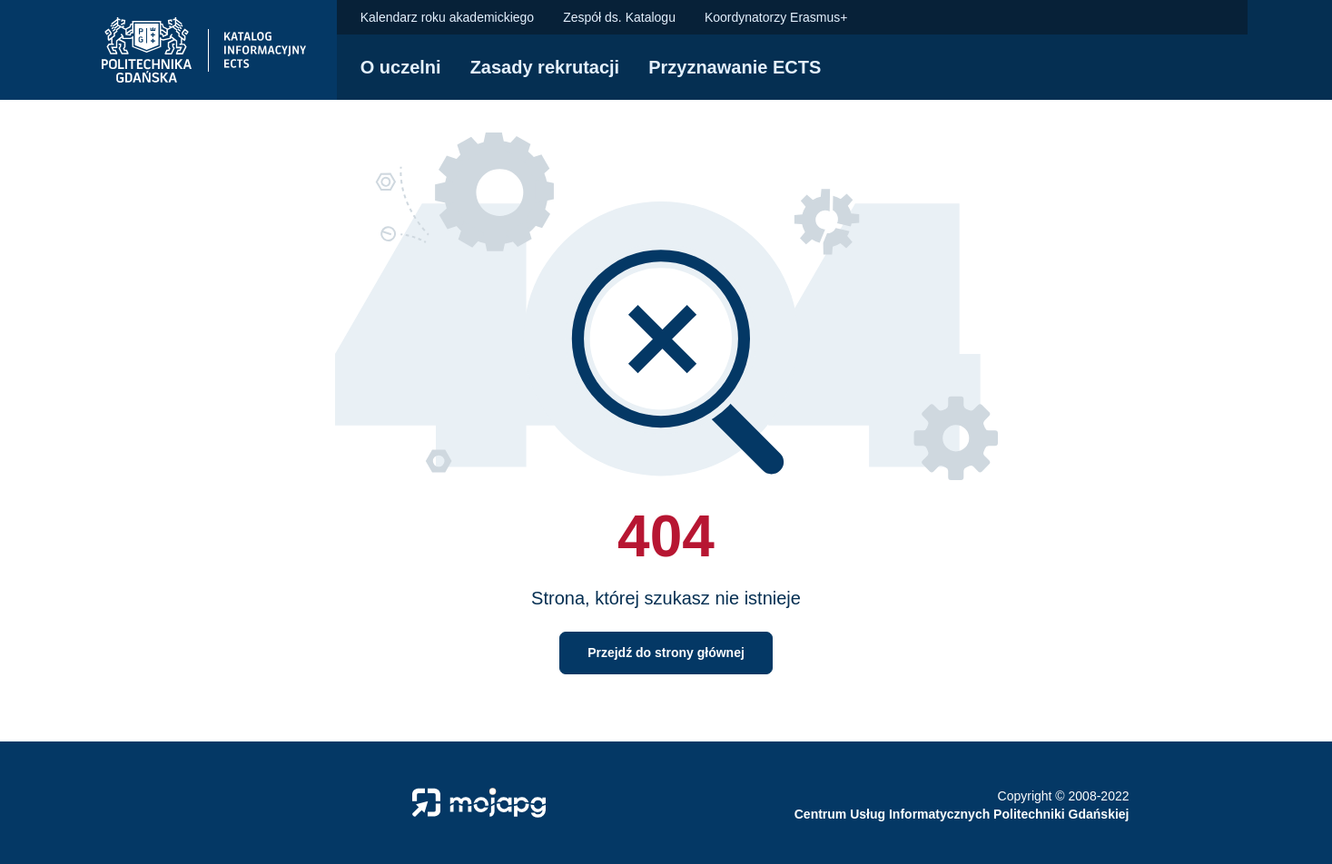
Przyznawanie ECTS (734, 67)
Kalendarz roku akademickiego (447, 17)
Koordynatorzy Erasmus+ (776, 17)
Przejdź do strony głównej (666, 652)
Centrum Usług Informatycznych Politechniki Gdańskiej (962, 814)
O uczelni (400, 67)
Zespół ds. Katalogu (619, 17)
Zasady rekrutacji (545, 67)
